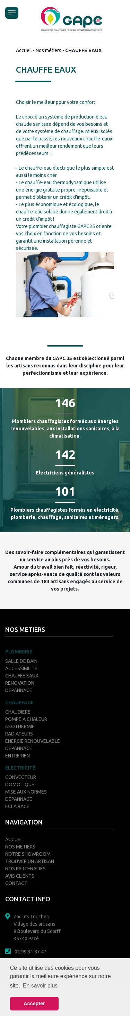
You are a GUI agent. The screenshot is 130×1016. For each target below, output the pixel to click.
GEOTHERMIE (20, 726)
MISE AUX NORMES (26, 792)
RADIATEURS (19, 734)
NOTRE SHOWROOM (28, 854)
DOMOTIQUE (19, 784)
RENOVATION (19, 683)
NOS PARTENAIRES (25, 868)
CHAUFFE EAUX (21, 675)
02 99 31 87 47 (30, 951)
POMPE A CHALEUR (26, 719)
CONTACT (16, 883)
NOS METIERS (20, 847)
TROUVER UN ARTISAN (29, 861)
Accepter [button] (34, 1003)
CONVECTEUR (20, 777)
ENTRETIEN (17, 755)
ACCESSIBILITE (21, 668)
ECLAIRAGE (17, 806)
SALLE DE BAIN (21, 661)
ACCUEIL (14, 839)
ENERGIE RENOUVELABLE (32, 741)
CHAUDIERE (18, 712)
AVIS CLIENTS (19, 876)
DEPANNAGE (18, 690)
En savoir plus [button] (40, 986)
